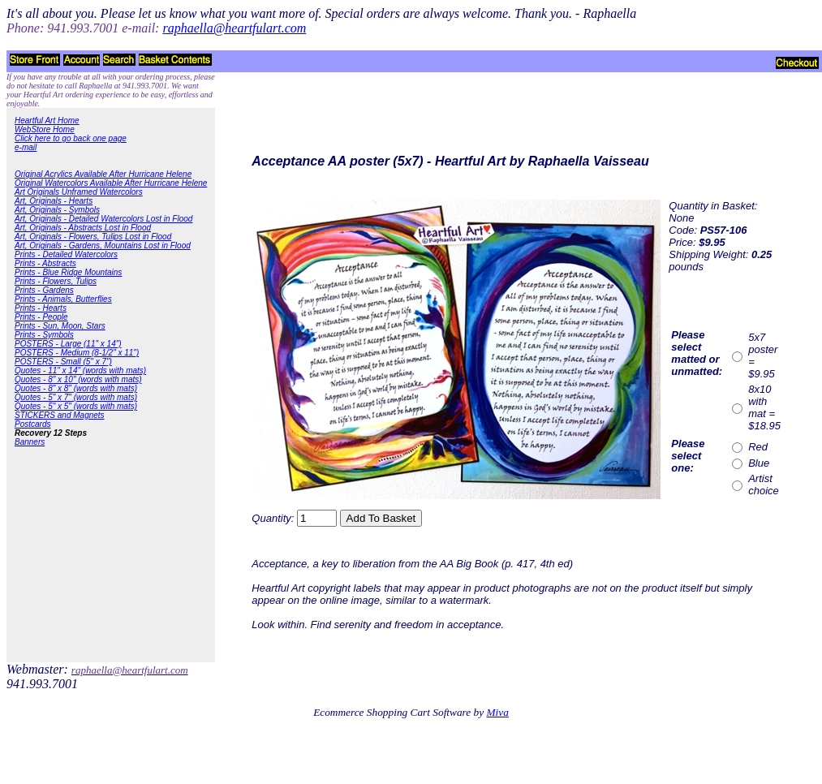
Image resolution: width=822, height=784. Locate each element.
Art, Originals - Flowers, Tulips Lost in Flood (93, 236)
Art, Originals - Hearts (54, 200)
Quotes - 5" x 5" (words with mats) (76, 406)
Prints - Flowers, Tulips (56, 281)
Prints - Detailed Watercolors (66, 254)
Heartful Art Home (47, 120)
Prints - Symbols (44, 334)
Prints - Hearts (41, 308)
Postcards (32, 424)
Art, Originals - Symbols (57, 209)
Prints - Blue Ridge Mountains (68, 272)
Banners (30, 441)
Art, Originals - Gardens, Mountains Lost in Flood (103, 245)
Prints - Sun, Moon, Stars (60, 325)
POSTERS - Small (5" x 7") (63, 361)
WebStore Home (45, 129)
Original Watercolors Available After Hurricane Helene (111, 183)
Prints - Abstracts (45, 263)
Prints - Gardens (44, 290)
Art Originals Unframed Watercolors (79, 191)
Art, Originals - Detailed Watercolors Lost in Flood (103, 218)
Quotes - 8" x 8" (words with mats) (76, 388)
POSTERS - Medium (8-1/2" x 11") (77, 352)
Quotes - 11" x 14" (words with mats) (80, 370)
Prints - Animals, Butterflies (63, 299)
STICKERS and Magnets (60, 415)
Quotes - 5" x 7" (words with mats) (76, 397)
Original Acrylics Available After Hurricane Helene (103, 174)
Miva (497, 712)
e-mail (26, 147)
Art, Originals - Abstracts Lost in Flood (83, 227)
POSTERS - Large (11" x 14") (68, 343)
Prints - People (41, 316)
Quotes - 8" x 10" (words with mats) (78, 379)
